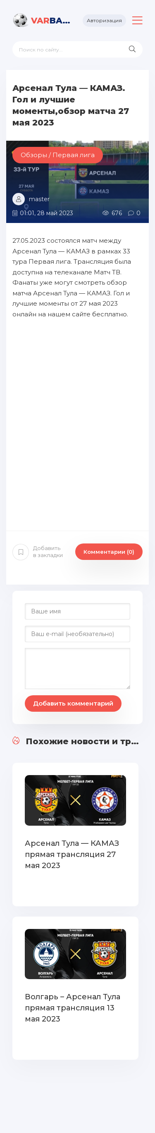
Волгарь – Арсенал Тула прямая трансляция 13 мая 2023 (72, 1008)
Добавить (37, 552)
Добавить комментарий (73, 703)
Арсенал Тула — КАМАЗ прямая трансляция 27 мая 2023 (72, 854)
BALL (50, 21)
